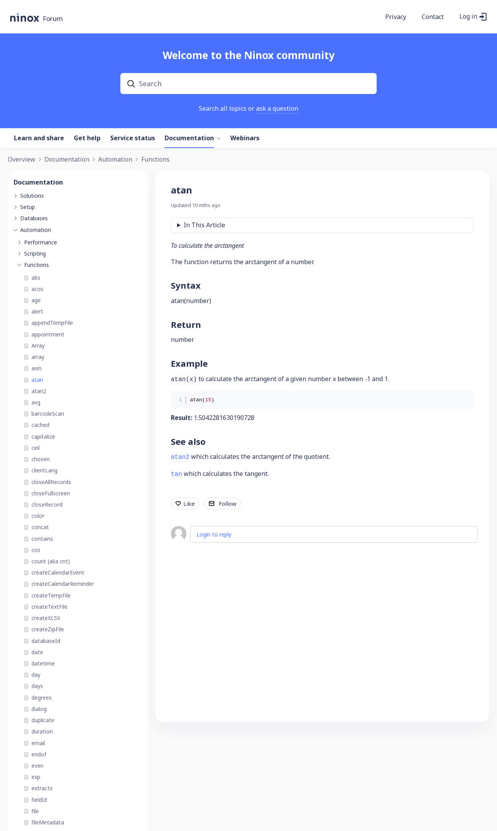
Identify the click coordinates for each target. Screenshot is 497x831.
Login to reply (213, 534)
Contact (433, 17)
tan (176, 474)
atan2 (180, 457)
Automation (115, 160)
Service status (132, 138)
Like (189, 503)
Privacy (395, 17)
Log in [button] (468, 17)
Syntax (186, 285)
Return (186, 324)
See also (188, 441)
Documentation (189, 138)
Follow (227, 503)
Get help (87, 138)
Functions (155, 160)
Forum (53, 19)
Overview (21, 160)
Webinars (244, 138)
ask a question (277, 108)
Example (189, 363)
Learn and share (39, 138)
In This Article (204, 225)
